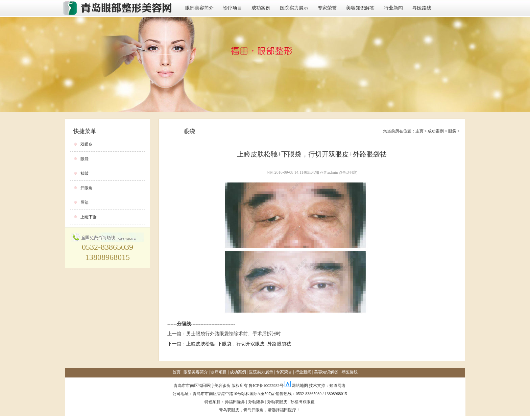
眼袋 (84, 158)
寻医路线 (421, 7)
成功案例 (260, 7)
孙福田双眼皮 (302, 401)
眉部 (84, 202)
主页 (419, 131)
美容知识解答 (360, 7)
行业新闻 (393, 7)
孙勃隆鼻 (256, 401)
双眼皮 (86, 144)
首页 (176, 372)
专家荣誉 (327, 7)
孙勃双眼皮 (277, 401)
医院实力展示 (294, 7)
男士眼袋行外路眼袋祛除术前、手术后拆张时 (233, 333)
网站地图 (300, 385)
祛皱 (84, 173)
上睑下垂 (88, 217)
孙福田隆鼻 (235, 401)
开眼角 (86, 188)
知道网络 (337, 385)
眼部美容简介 (199, 7)
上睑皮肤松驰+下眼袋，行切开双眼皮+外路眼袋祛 (238, 343)
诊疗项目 (232, 7)
